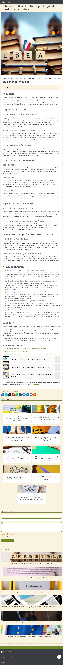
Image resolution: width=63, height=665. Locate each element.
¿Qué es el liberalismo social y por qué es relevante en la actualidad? (25, 349)
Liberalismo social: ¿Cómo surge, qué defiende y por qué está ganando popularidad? (30, 354)
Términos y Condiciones (7, 660)
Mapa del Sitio (4, 662)
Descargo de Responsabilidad (8, 657)
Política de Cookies (5, 659)
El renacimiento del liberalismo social (16, 351)
